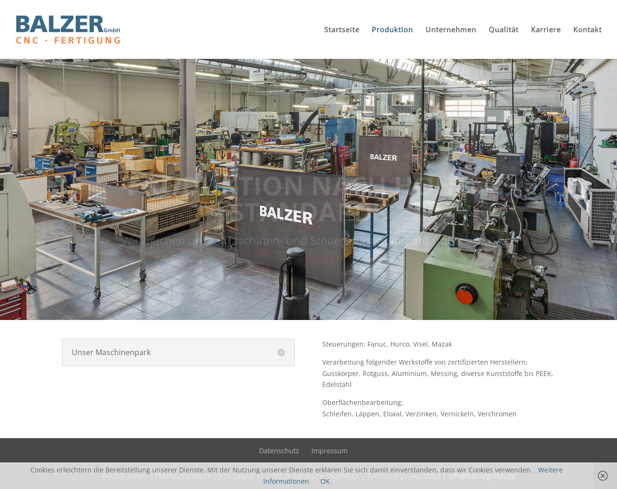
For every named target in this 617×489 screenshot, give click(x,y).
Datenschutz (279, 450)
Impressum (329, 450)
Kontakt (587, 30)
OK (325, 481)
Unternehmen (450, 30)
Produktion (392, 30)
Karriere (546, 30)
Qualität (504, 30)
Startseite (341, 30)
